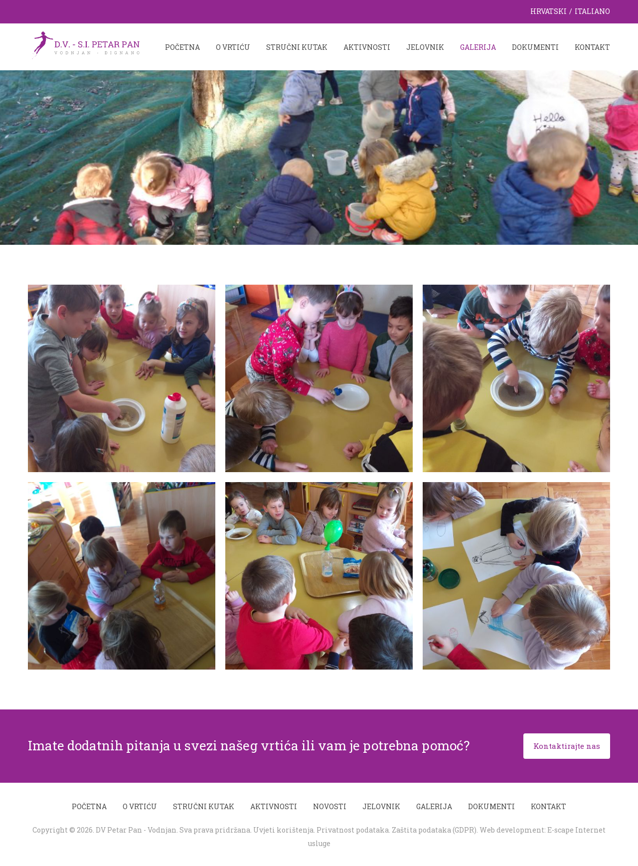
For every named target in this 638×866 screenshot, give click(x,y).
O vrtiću (233, 47)
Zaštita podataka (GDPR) (434, 830)
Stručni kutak (296, 47)
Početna (182, 47)
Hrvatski (548, 11)
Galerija (478, 47)
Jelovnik (425, 47)
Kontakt (592, 47)
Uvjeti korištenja (283, 830)
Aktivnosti (366, 47)
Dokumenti (535, 47)
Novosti (329, 806)
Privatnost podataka (353, 830)
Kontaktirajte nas (566, 746)
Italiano (592, 11)
